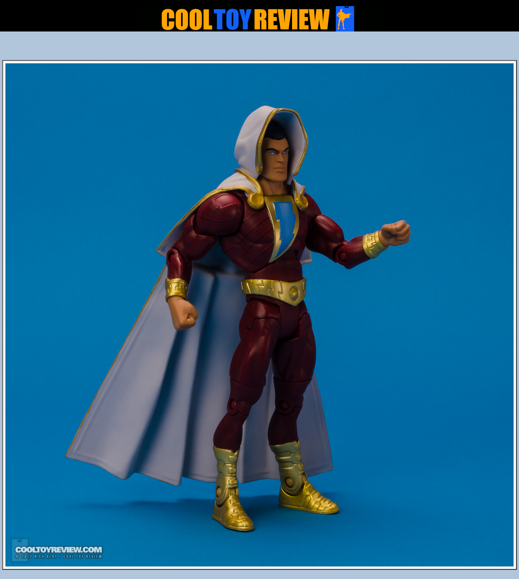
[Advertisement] (259, 48)
